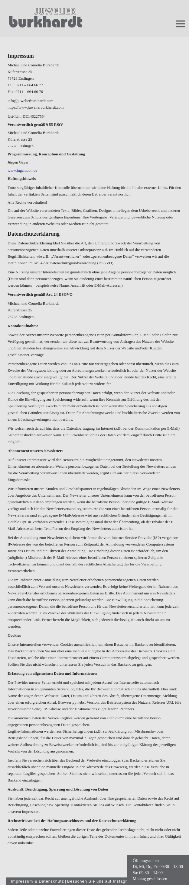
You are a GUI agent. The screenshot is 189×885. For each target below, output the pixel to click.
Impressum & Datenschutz (37, 881)
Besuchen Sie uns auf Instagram (100, 881)
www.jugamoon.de (22, 170)
